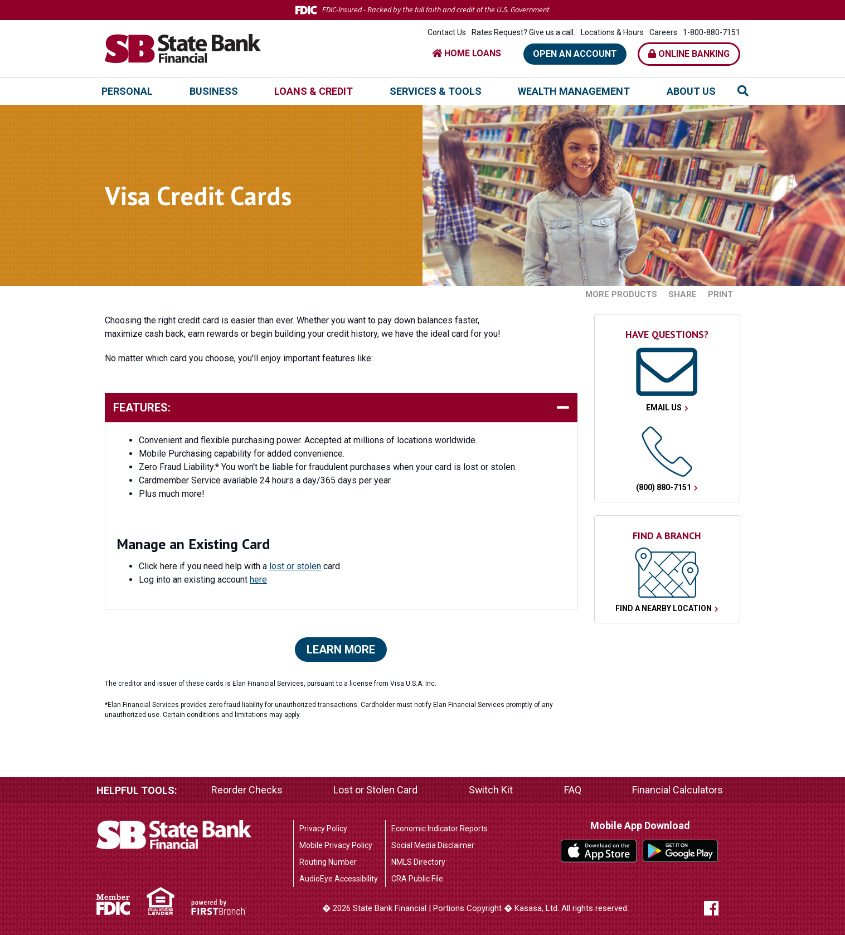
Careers (663, 32)
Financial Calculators (677, 790)
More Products (621, 294)
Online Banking (689, 54)
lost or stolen (295, 566)
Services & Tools (436, 91)
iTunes (599, 851)
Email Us (664, 407)
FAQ (572, 790)
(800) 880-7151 (663, 487)
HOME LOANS (466, 53)
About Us (691, 91)
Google (681, 851)
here (258, 579)
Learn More (341, 649)
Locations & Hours (612, 32)
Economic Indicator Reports (439, 828)
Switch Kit (490, 790)
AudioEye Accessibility (338, 879)
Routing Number (328, 862)
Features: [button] (142, 407)
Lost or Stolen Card (375, 790)
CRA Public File (417, 879)
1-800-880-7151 (711, 32)
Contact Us (447, 32)
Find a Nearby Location (663, 608)
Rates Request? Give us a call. (523, 32)
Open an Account (575, 54)
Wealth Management (574, 91)
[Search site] (743, 91)
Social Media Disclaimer (432, 845)
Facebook (721, 908)
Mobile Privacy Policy (335, 845)
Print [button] (720, 294)
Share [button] (682, 294)
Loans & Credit (313, 91)
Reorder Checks (247, 790)
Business (214, 91)
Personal (127, 91)
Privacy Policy (323, 828)
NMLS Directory (418, 862)
